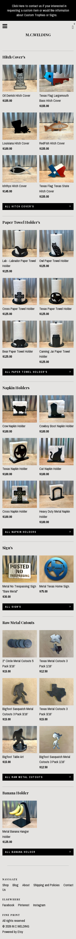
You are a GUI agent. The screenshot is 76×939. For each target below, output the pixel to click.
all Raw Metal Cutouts (24, 777)
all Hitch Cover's (19, 206)
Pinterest (24, 905)
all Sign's (13, 606)
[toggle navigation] (4, 26)
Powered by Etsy (12, 931)
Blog (16, 885)
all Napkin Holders (20, 532)
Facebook (8, 905)
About (26, 885)
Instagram (39, 905)
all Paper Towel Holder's (26, 372)
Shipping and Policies (46, 885)
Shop (6, 885)
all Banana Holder (20, 852)
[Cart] (73, 27)
